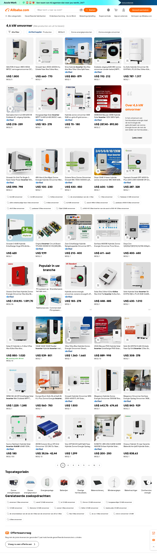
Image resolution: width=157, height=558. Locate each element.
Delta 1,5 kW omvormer (88, 508)
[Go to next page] (99, 465)
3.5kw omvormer (14, 519)
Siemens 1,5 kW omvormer (38, 508)
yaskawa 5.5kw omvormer (40, 208)
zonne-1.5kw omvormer (64, 508)
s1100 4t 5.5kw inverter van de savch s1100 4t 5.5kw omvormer (104, 208)
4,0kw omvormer (55, 197)
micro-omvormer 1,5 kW (123, 514)
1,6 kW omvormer (35, 197)
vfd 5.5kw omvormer (15, 208)
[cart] (116, 10)
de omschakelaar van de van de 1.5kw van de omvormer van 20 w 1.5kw (34, 514)
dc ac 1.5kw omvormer (98, 514)
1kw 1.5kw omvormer (75, 514)
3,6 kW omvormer (15, 197)
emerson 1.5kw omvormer (18, 502)
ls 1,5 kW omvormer (66, 502)
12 (94, 465)
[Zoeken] (90, 10)
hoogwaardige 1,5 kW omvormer (119, 502)
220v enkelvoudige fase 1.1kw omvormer (23, 203)
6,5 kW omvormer (71, 203)
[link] (153, 533)
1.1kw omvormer (105, 197)
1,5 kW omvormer (14, 508)
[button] (81, 10)
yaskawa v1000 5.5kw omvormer (126, 203)
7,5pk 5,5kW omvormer (65, 208)
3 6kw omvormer (51, 203)
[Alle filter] (13, 32)
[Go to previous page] (57, 465)
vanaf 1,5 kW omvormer (43, 502)
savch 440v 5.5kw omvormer (96, 203)
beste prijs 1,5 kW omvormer (115, 508)
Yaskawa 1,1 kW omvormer (128, 197)
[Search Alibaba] (57, 10)
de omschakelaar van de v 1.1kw (80, 197)
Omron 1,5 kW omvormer (90, 502)
